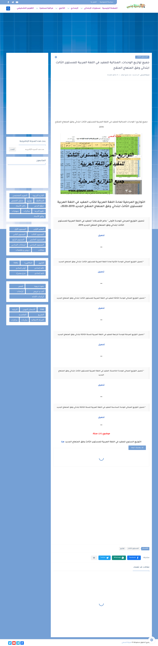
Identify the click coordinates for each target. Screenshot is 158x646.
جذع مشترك (21, 273)
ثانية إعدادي (39, 273)
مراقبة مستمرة (46, 8)
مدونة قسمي (126, 642)
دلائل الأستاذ (21, 206)
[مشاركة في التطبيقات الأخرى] (94, 558)
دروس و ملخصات (23, 250)
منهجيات (15, 211)
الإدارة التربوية (38, 195)
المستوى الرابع (18, 239)
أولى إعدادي (21, 268)
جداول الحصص (17, 200)
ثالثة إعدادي (39, 268)
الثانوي (62, 8)
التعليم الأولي (38, 229)
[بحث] (8, 8)
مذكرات (27, 211)
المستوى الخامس (37, 239)
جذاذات (41, 250)
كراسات (20, 291)
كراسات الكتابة (38, 296)
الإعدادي (74, 8)
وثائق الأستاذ (39, 216)
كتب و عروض (38, 291)
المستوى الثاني (19, 234)
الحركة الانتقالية (37, 320)
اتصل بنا (94, 2)
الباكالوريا (28, 263)
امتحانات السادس (18, 245)
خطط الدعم (39, 206)
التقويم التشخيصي (25, 8)
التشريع (41, 314)
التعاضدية (22, 314)
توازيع (122, 548)
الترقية (14, 309)
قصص (20, 286)
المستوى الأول (20, 229)
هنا (62, 442)
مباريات (24, 320)
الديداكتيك (40, 200)
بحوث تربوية (39, 286)
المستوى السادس (37, 245)
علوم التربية (39, 211)
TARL (15, 263)
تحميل (101, 235)
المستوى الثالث (142, 57)
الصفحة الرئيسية (110, 8)
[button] (134, 558)
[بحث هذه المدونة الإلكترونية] (31, 149)
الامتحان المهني (29, 309)
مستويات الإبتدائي (92, 8)
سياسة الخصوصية (106, 2)
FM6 (42, 309)
